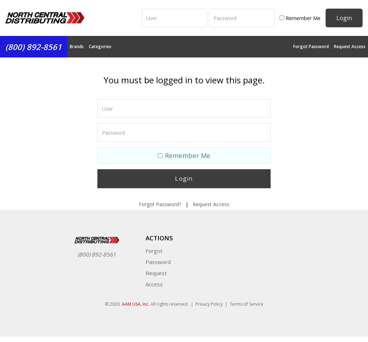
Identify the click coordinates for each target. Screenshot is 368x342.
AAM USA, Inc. (136, 304)
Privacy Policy (209, 304)
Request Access (349, 46)
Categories (100, 46)
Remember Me (300, 18)
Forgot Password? (160, 204)
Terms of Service (246, 304)
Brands (77, 46)
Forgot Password (311, 46)
